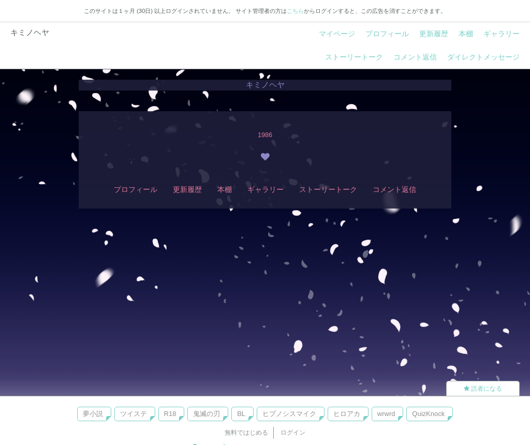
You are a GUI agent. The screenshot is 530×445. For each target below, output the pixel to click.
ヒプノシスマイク (289, 414)
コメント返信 (415, 57)
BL (241, 414)
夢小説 (93, 414)
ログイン (293, 432)
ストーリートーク (354, 57)
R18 (170, 414)
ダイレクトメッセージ (483, 57)
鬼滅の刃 (206, 414)
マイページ (337, 33)
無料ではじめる (246, 432)
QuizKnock (428, 414)
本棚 (466, 33)
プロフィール (387, 33)
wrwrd (386, 414)
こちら (295, 11)
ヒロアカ (346, 414)
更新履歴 (433, 33)
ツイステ (133, 414)
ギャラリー (501, 33)
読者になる (483, 388)
